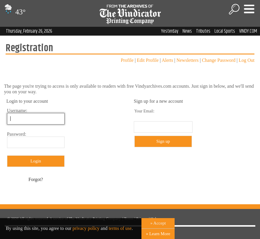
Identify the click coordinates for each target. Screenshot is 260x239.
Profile (127, 60)
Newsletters (187, 60)
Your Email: (144, 111)
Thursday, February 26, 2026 (29, 31)
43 (14, 12)
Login (36, 161)
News (187, 31)
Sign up (163, 141)
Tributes (203, 31)
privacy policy (85, 228)
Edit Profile (147, 60)
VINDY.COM (248, 31)
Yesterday (169, 31)
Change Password (218, 60)
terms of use (120, 228)
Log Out (246, 60)
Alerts (167, 60)
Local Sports (225, 31)
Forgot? (35, 179)
